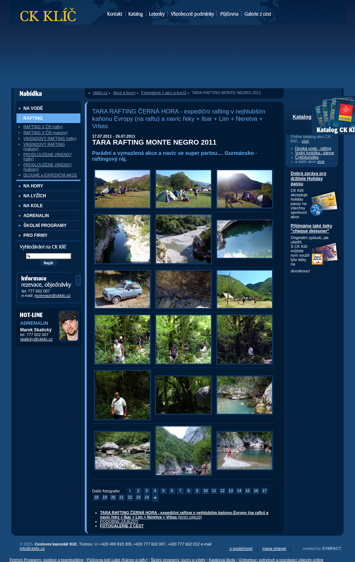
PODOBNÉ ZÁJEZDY (119, 521)
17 (265, 491)
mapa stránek (274, 548)
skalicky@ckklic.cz (36, 339)
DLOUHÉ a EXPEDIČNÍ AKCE (50, 175)
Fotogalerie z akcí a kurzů (163, 92)
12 (222, 491)
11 (214, 491)
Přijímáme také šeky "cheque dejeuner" (311, 228)
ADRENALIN (36, 215)
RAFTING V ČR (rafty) (43, 126)
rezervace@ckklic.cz (52, 295)
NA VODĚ (33, 108)
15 (248, 491)
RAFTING (33, 118)
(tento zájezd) (184, 514)
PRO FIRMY (35, 235)
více (305, 141)
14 (239, 491)
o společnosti (241, 548)
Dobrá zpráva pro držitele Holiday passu (308, 178)
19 (105, 497)
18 (96, 497)
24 (147, 497)
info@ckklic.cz (32, 548)
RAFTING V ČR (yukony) (45, 132)
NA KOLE (33, 205)
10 (206, 491)
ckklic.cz (100, 92)
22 (130, 497)
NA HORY (33, 186)
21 (122, 497)
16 (256, 491)
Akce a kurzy (124, 92)
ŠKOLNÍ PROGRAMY (45, 225)
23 (138, 497)
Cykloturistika (306, 157)
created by (322, 548)
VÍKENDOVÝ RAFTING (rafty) (49, 138)
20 (113, 497)
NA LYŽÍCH (34, 195)
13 (231, 491)
